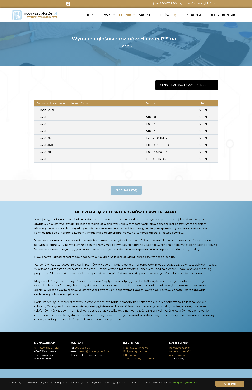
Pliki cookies (130, 355)
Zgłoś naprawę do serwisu (139, 358)
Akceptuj (230, 383)
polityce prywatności (185, 382)
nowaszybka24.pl (179, 347)
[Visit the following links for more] (126, 374)
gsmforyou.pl (177, 355)
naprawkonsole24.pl (181, 351)
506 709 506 (82, 347)
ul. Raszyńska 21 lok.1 (46, 347)
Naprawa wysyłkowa (135, 347)
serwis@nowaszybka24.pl (93, 351)
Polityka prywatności (135, 351)
